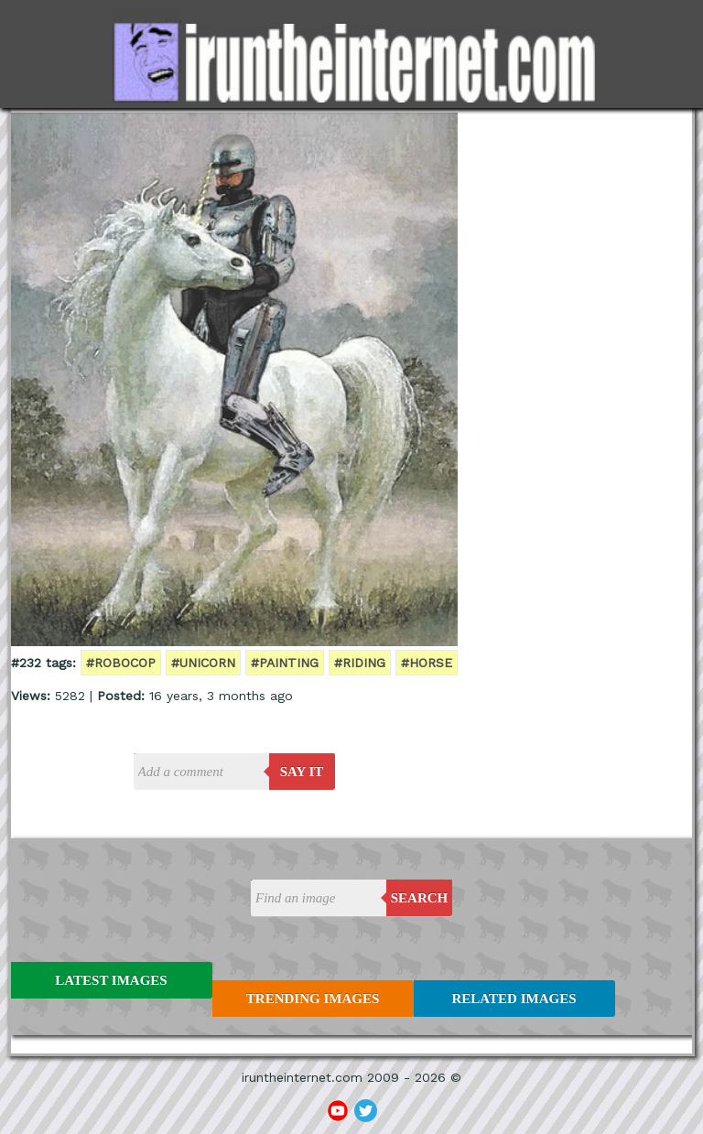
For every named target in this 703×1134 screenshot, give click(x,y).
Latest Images (111, 980)
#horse (426, 662)
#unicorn (203, 662)
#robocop (121, 662)
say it (302, 771)
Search (420, 898)
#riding (359, 662)
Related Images (514, 998)
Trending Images (312, 998)
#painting (285, 662)
